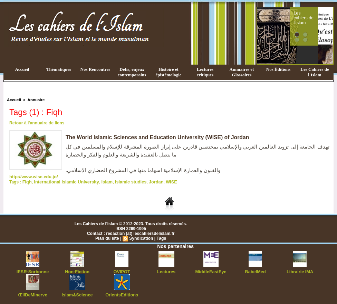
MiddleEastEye (210, 270)
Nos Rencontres (95, 69)
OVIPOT (121, 270)
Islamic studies (124, 181)
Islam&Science (77, 293)
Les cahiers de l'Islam (316, 15)
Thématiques (58, 69)
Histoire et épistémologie (168, 72)
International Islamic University (64, 181)
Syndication (141, 237)
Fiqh (26, 181)
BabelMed (255, 270)
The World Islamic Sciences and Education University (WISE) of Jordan (159, 137)
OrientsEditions (121, 293)
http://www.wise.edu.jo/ (32, 176)
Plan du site (107, 237)
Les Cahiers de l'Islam (314, 72)
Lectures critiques (205, 72)
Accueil (22, 69)
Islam (102, 181)
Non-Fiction (77, 270)
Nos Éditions (278, 69)
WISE (163, 181)
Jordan (148, 181)
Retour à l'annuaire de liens (36, 123)
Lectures (166, 270)
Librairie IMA (299, 270)
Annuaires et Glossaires (242, 72)
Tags (160, 237)
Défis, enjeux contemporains (132, 72)
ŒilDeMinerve (32, 293)
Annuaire (35, 100)
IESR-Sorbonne (33, 270)
